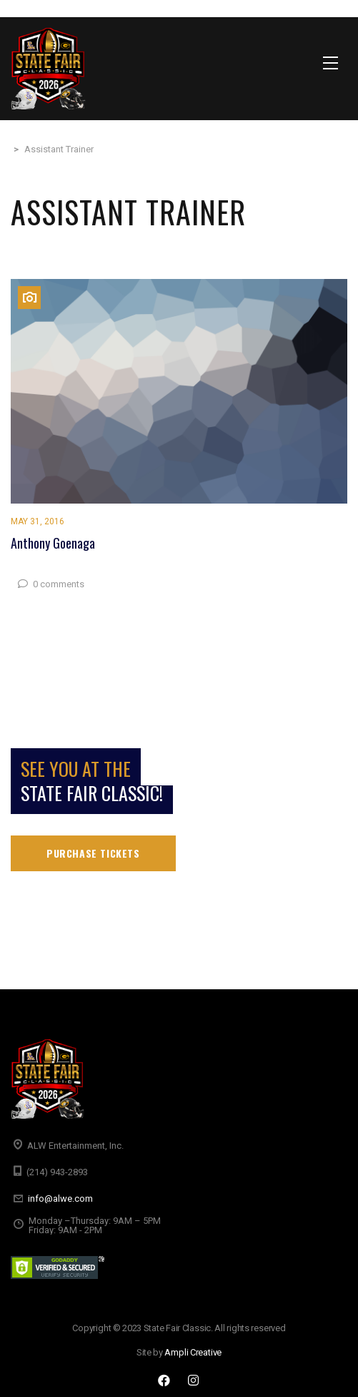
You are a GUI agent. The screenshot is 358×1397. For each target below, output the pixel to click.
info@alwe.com (60, 1198)
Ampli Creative (193, 1352)
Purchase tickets (93, 853)
